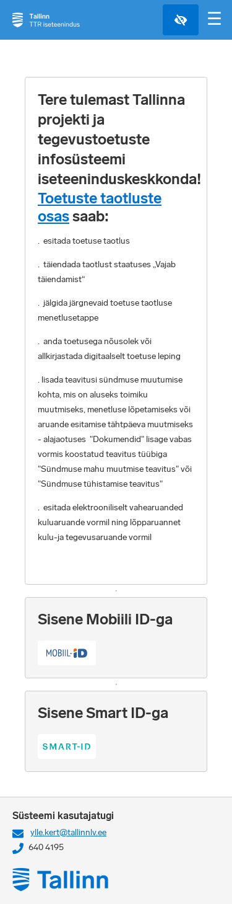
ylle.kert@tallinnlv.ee (68, 832)
